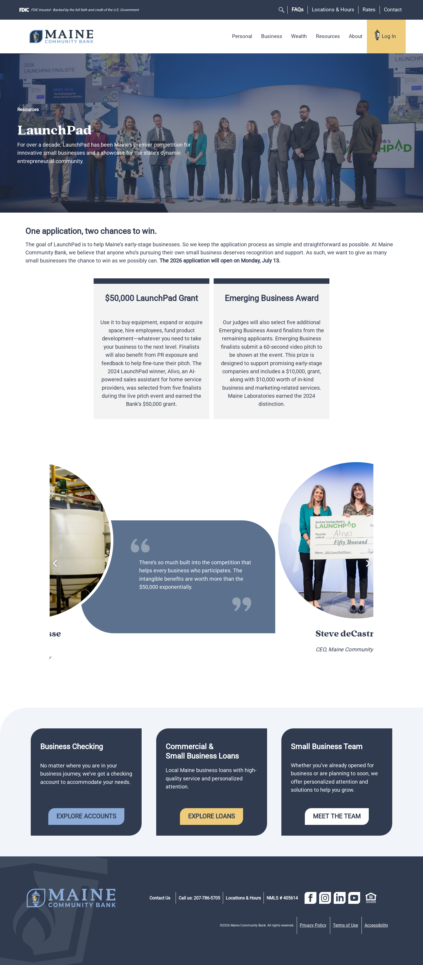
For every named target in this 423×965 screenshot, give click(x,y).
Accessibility (376, 925)
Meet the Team (337, 816)
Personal (242, 36)
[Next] (367, 563)
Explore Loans (211, 816)
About (355, 36)
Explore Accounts (86, 816)
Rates (369, 9)
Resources (328, 36)
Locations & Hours (333, 9)
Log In (389, 36)
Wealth (299, 36)
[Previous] (56, 563)
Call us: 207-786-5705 (199, 898)
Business (271, 36)
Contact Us (159, 898)
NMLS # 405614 (282, 898)
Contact (393, 9)
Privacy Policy (313, 925)
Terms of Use (345, 925)
